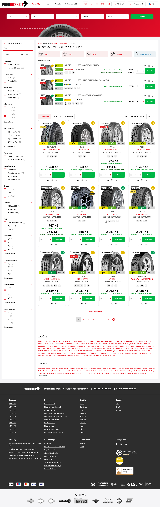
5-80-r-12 (99, 368)
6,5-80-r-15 (67, 371)
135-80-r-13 (60, 373)
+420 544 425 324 (102, 389)
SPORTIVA (49, 353)
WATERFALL (71, 356)
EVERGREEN (70, 344)
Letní (117, 404)
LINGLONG (46, 349)
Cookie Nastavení (50, 469)
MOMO (92, 349)
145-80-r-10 (91, 373)
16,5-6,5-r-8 (109, 371)
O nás (82, 447)
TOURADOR (115, 353)
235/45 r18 (12, 420)
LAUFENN (150, 346)
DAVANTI (136, 342)
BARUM (88, 342)
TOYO (121, 353)
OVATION (133, 349)
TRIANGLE (134, 353)
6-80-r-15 (41, 371)
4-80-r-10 (48, 368)
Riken (82, 429)
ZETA (109, 356)
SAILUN (128, 351)
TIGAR (102, 353)
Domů (40, 43)
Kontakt (82, 444)
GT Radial (83, 413)
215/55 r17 (12, 416)
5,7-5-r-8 (120, 368)
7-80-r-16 (88, 371)
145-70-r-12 (75, 373)
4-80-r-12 (55, 368)
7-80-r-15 (74, 371)
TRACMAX (127, 353)
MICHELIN (72, 349)
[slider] (3, 50)
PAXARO (139, 349)
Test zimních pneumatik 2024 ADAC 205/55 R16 (25, 459)
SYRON (91, 353)
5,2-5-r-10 (67, 368)
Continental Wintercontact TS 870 (55, 416)
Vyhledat (142, 17)
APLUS (55, 342)
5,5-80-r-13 (138, 368)
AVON (83, 342)
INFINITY (98, 346)
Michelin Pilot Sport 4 (51, 420)
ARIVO (66, 342)
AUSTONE (77, 342)
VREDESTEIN (61, 356)
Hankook (83, 416)
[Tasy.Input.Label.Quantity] (140, 70)
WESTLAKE (79, 356)
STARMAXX (57, 353)
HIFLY (85, 346)
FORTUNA (106, 344)
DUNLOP (55, 344)
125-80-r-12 (52, 373)
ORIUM (127, 349)
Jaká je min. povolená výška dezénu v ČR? (23, 455)
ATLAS (71, 342)
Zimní (118, 407)
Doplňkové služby (50, 450)
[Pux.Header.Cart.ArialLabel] (136, 4)
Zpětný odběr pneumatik (52, 463)
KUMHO (131, 346)
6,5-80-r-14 (59, 371)
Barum (82, 404)
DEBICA (148, 342)
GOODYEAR (50, 346)
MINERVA (80, 349)
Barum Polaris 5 (49, 404)
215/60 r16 (12, 423)
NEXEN (105, 349)
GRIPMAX (64, 346)
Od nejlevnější (44, 116)
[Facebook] (116, 444)
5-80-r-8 (72, 368)
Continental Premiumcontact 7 (54, 413)
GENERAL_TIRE (128, 344)
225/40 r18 (12, 413)
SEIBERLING (146, 351)
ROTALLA (105, 351)
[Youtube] (125, 444)
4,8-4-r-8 (60, 368)
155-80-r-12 (145, 373)
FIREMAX (91, 344)
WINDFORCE (88, 356)
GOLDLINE (147, 344)
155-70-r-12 (130, 373)
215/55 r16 (12, 429)
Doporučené (69, 116)
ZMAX (114, 356)
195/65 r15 (12, 410)
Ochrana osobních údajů (52, 466)
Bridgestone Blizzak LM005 (53, 432)
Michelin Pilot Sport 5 (51, 429)
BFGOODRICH (96, 342)
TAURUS (97, 353)
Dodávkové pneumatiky (59, 43)
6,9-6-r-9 (53, 371)
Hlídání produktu (153, 66)
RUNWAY (122, 351)
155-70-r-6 (122, 373)
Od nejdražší (57, 116)
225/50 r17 (12, 432)
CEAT (113, 342)
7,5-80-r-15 (94, 371)
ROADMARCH (78, 351)
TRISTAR (142, 353)
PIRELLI (151, 349)
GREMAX (57, 346)
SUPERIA (85, 353)
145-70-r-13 (83, 373)
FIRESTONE (99, 344)
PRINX (61, 351)
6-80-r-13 (145, 368)
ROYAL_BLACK (113, 351)
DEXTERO (48, 344)
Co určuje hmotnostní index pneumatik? (22, 449)
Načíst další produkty (96, 311)
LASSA (144, 346)
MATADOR (59, 349)
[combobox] (18, 16)
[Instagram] (121, 444)
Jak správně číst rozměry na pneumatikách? (23, 452)
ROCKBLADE (97, 351)
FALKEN (78, 344)
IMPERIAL (91, 346)
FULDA (120, 344)
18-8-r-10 (124, 371)
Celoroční (119, 410)
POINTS (46, 351)
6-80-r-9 (132, 368)
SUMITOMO (65, 353)
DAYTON (142, 342)
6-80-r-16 (47, 371)
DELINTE (41, 344)
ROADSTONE (87, 351)
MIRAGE (86, 349)
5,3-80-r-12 (113, 368)
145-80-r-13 (107, 373)
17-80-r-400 (117, 371)
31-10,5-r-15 (44, 373)
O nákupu (47, 444)
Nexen (82, 426)
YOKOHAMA (97, 356)
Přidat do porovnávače (149, 66)
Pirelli (82, 432)
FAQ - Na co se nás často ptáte (54, 447)
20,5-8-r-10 (138, 371)
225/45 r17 (12, 407)
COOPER (129, 342)
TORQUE (108, 353)
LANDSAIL (138, 346)
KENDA (104, 346)
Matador (83, 420)
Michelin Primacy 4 (50, 426)
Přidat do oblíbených (145, 66)
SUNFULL (73, 353)
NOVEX (121, 349)
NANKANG (98, 349)
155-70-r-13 (138, 373)
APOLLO (61, 342)
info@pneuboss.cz (127, 389)
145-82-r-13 (115, 373)
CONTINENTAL (121, 342)
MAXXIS (66, 349)
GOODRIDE (42, 346)
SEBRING (138, 351)
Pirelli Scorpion (49, 423)
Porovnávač (96, 4)
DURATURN (62, 344)
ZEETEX (104, 356)
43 (108, 319)
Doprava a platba (50, 456)
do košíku (150, 71)
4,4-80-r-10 (41, 368)
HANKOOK (79, 346)
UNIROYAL (48, 356)
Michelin (83, 423)
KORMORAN (124, 346)
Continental (84, 407)
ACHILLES (41, 342)
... (103, 319)
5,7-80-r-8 (126, 368)
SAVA (133, 351)
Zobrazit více (8, 122)
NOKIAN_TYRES (113, 349)
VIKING (54, 356)
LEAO (40, 349)
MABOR (52, 349)
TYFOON (148, 353)
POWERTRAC (53, 351)
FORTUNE (114, 344)
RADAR (65, 351)
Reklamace (48, 459)
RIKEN (71, 351)
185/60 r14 (12, 426)
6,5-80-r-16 (80, 371)
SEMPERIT (42, 353)
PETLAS (145, 349)
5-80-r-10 (93, 368)
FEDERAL (84, 344)
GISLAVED (137, 344)
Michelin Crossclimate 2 (52, 407)
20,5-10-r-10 (146, 371)
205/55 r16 (12, 404)
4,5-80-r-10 (86, 368)
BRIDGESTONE (106, 342)
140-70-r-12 (68, 373)
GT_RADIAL (72, 346)
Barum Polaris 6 (49, 410)
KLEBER (117, 346)
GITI (142, 344)
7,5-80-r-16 (101, 371)
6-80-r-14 (152, 368)
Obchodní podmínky (51, 453)
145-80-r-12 (99, 373)
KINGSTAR (110, 346)
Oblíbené (91, 4)
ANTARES (49, 342)
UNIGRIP (41, 356)
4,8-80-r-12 (106, 368)
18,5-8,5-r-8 (131, 371)
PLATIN (40, 351)
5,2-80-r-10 (79, 368)
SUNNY (79, 353)
